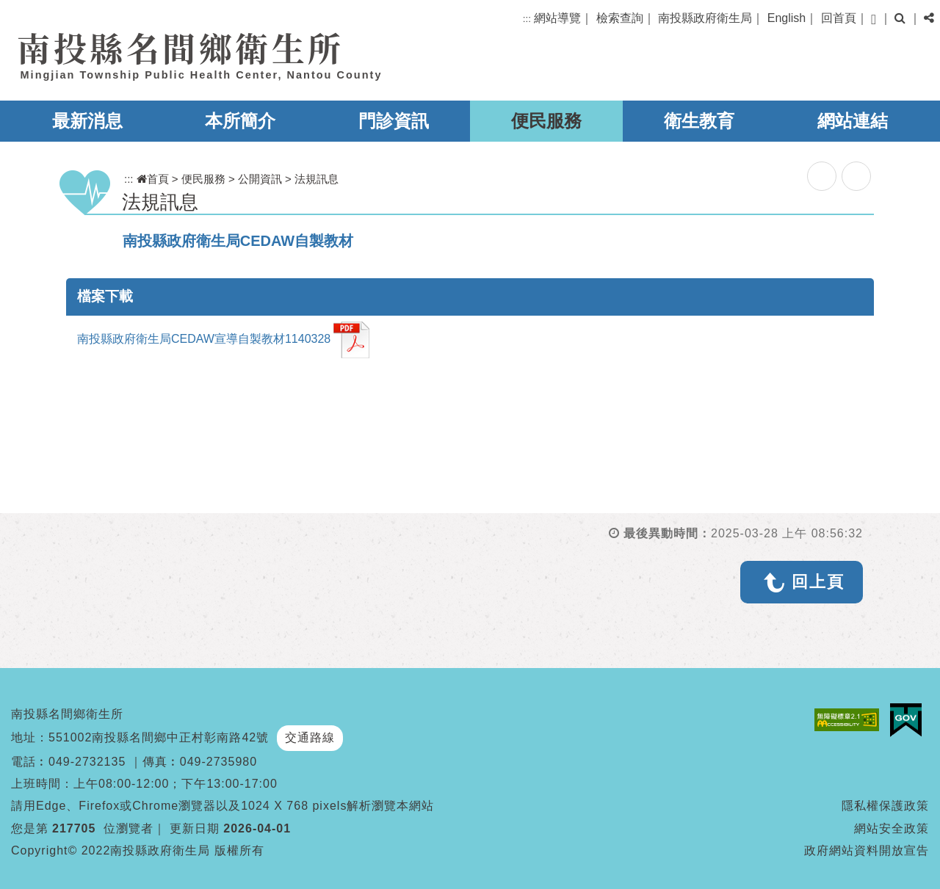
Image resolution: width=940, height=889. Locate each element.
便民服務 (546, 121)
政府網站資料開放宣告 (866, 850)
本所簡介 (240, 121)
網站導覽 (557, 18)
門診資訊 (393, 121)
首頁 (153, 179)
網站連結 (852, 121)
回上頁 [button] (818, 582)
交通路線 (310, 737)
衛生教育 (699, 121)
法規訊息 (316, 179)
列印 (856, 176)
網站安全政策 (891, 828)
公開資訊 (260, 179)
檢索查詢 (619, 18)
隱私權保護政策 (885, 805)
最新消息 (87, 121)
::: (527, 18)
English (786, 18)
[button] (873, 19)
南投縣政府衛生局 (705, 18)
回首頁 (838, 18)
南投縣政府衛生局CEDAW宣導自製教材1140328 (223, 340)
